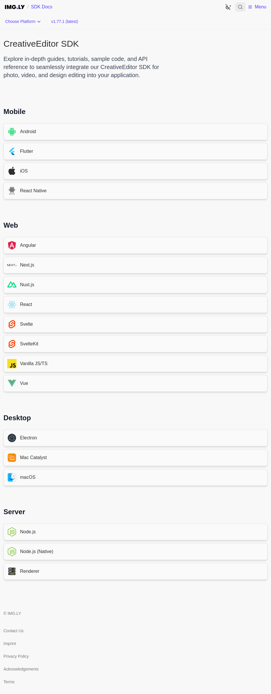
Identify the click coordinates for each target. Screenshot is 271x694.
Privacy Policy (16, 656)
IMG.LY (14, 613)
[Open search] (240, 7)
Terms (8, 681)
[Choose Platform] (23, 21)
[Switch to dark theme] (228, 7)
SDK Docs (41, 6)
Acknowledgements (21, 669)
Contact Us (13, 630)
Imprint (9, 643)
